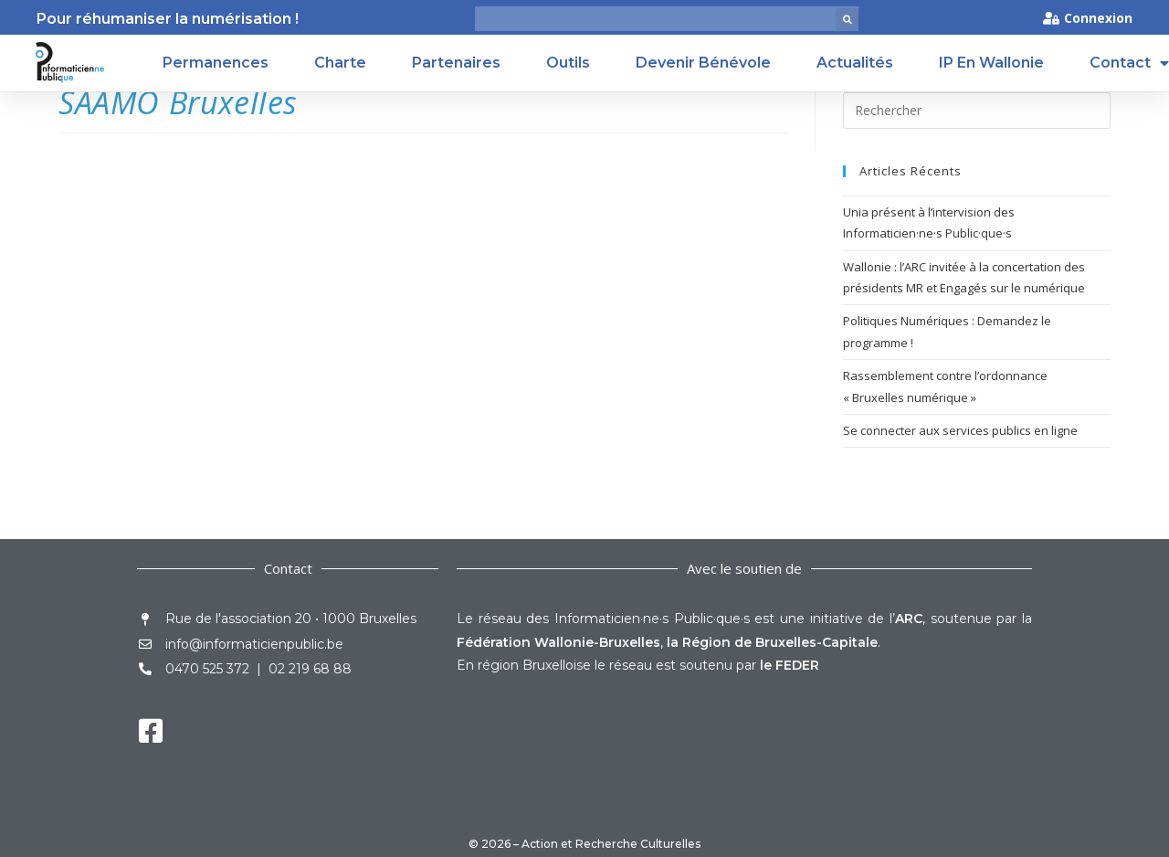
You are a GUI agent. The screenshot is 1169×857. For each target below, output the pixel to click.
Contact (1129, 63)
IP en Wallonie (991, 62)
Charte (340, 62)
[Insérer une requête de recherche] (977, 110)
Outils (568, 62)
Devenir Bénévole (703, 62)
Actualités (854, 62)
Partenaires (456, 62)
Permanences (216, 62)
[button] (847, 19)
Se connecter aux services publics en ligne (960, 430)
